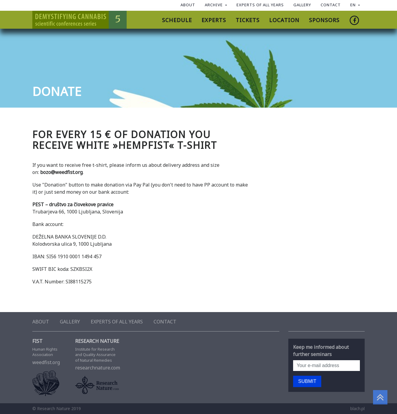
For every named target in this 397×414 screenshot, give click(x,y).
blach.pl (357, 408)
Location (284, 20)
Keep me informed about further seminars (321, 351)
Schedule (177, 20)
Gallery (302, 4)
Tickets (248, 20)
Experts (213, 20)
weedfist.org (49, 361)
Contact (331, 4)
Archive (214, 4)
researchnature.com (102, 362)
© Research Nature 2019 (56, 408)
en (353, 4)
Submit (307, 381)
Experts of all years (260, 4)
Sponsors (324, 20)
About (188, 4)
